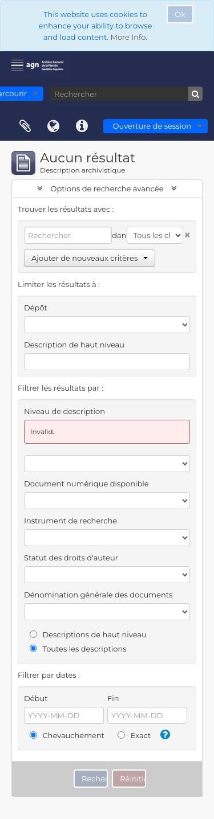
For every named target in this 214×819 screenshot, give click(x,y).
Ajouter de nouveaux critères (89, 258)
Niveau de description (64, 411)
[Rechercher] (126, 94)
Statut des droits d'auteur (71, 557)
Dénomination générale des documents (98, 594)
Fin (113, 698)
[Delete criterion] (186, 233)
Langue (53, 126)
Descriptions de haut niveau (88, 634)
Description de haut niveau (74, 344)
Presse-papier (25, 126)
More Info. (128, 37)
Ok (180, 14)
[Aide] (163, 734)
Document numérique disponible (86, 483)
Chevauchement (67, 735)
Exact (134, 735)
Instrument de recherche (70, 520)
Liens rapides (82, 126)
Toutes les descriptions (78, 648)
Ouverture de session (152, 125)
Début (35, 698)
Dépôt (35, 307)
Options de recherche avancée (107, 188)
